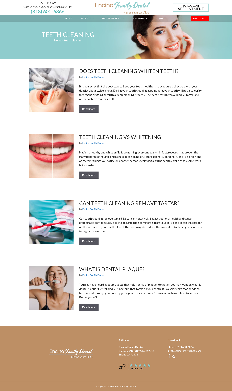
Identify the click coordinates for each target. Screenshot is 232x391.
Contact (161, 18)
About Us (89, 18)
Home (68, 18)
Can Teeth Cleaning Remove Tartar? (129, 203)
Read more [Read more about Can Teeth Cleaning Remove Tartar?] (89, 241)
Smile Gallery (139, 18)
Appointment (191, 8)
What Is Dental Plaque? (111, 269)
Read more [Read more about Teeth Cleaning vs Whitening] (89, 175)
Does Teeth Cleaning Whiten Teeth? (128, 71)
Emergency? (200, 18)
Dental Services (114, 18)
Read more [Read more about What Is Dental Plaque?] (89, 307)
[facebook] (169, 357)
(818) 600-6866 (48, 11)
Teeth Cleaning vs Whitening (120, 137)
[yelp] (173, 357)
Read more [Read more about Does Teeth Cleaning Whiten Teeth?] (89, 109)
